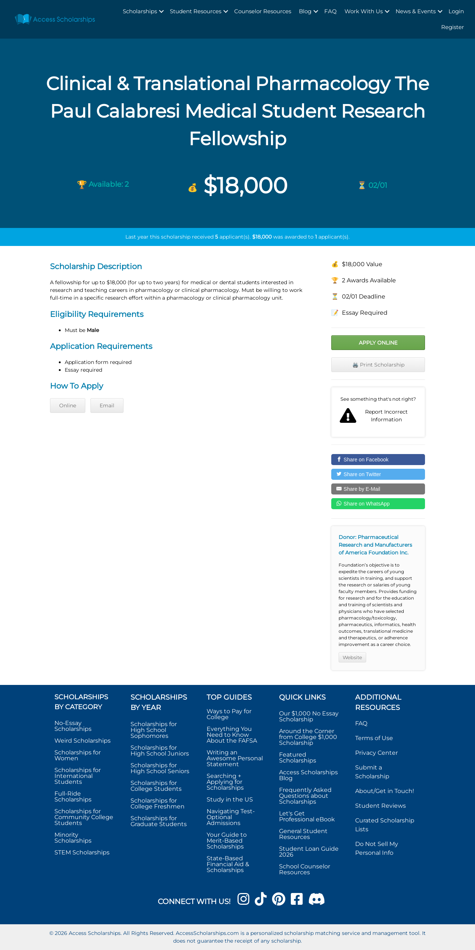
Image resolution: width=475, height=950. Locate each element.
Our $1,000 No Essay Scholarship (309, 716)
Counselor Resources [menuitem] (262, 11)
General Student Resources (303, 834)
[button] (161, 11)
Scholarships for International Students (77, 776)
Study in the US (230, 799)
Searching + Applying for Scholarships (225, 781)
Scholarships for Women (77, 755)
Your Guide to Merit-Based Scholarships (227, 840)
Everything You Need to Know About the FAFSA (232, 734)
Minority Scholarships (73, 837)
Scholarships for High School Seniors (160, 768)
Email (107, 405)
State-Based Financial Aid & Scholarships (228, 864)
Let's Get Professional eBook (307, 816)
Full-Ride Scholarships (73, 796)
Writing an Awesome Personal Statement (235, 758)
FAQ (361, 723)
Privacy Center (376, 752)
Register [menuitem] (452, 27)
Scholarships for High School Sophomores (154, 730)
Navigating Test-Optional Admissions (231, 817)
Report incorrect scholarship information (378, 412)
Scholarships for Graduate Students (159, 821)
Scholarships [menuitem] (140, 11)
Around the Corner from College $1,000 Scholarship (308, 737)
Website (352, 657)
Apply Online (378, 342)
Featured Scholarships (298, 757)
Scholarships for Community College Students (83, 817)
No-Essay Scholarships (73, 725)
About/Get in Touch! (384, 791)
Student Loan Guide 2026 (309, 851)
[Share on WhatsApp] (378, 503)
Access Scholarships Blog (308, 775)
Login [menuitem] (456, 11)
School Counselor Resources (304, 869)
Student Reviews (380, 805)
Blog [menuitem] (305, 11)
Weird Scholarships (82, 740)
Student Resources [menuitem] (195, 11)
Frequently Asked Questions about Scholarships (305, 795)
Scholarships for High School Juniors (160, 750)
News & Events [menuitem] (416, 11)
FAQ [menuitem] (330, 11)
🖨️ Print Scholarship (378, 364)
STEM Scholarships (82, 852)
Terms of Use (374, 738)
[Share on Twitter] (378, 474)
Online (67, 405)
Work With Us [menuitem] (363, 11)
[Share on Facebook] (378, 459)
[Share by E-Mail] (378, 488)
